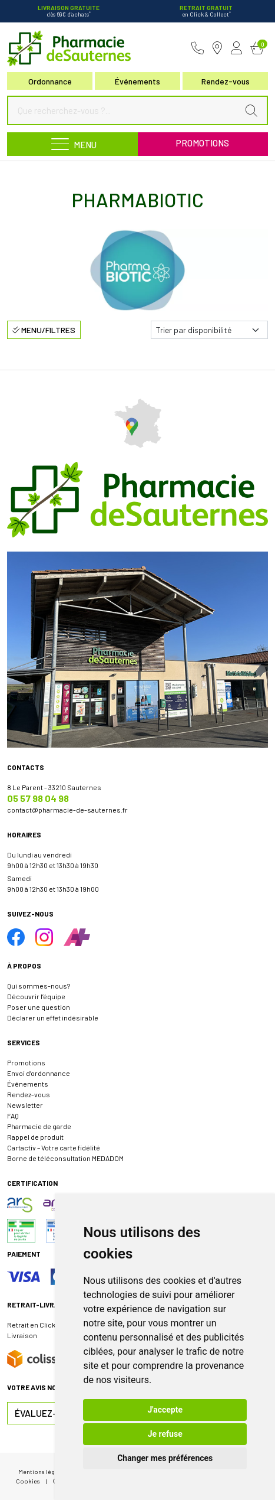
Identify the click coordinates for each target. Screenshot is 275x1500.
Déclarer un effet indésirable (52, 1017)
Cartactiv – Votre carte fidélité (53, 1147)
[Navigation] (72, 144)
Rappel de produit (35, 1137)
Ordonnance (50, 81)
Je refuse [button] (165, 1434)
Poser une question (38, 1007)
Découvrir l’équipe (36, 996)
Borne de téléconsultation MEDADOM (65, 1158)
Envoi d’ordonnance (38, 1073)
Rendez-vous (28, 1094)
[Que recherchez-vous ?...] (125, 110)
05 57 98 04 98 (38, 798)
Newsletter (25, 1105)
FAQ (13, 1115)
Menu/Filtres (43, 330)
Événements (137, 81)
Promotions (202, 143)
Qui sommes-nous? (38, 985)
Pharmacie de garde (39, 1126)
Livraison (22, 1335)
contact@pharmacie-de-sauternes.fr (67, 810)
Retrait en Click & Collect (46, 1324)
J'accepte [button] (165, 1409)
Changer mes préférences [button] (165, 1458)
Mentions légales (42, 1471)
